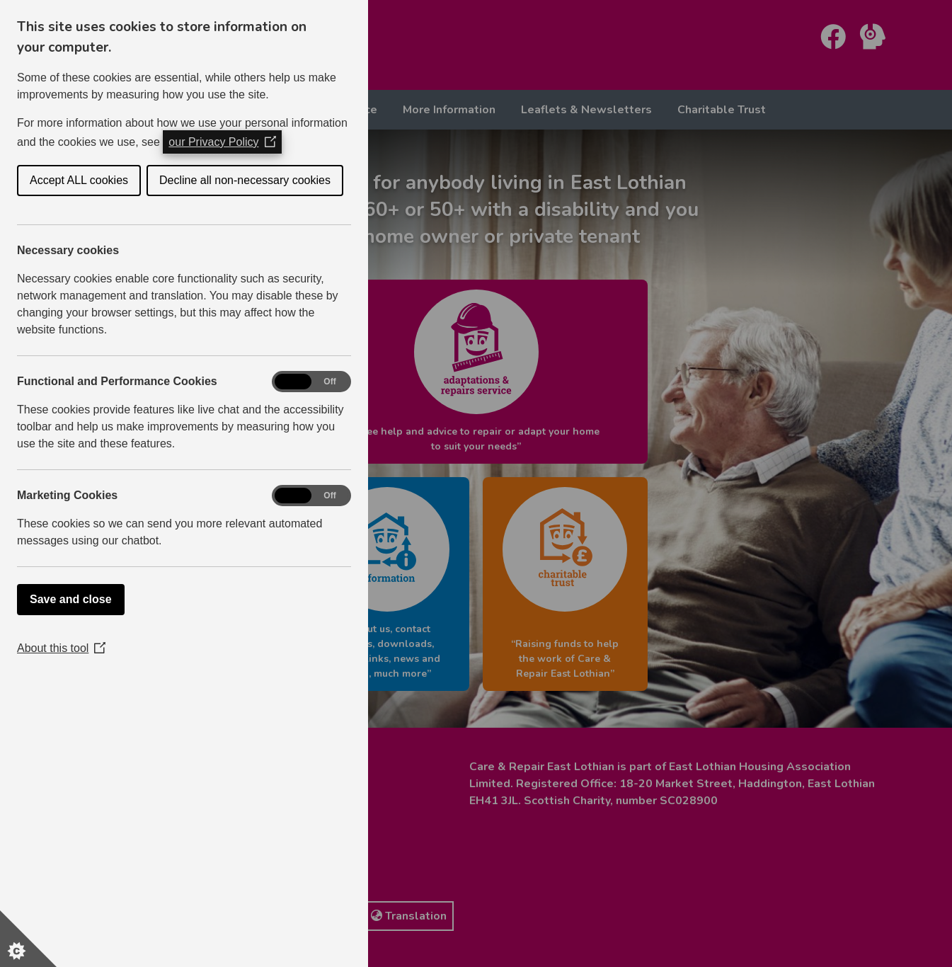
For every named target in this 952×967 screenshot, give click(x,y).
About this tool (61, 648)
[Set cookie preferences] (28, 938)
